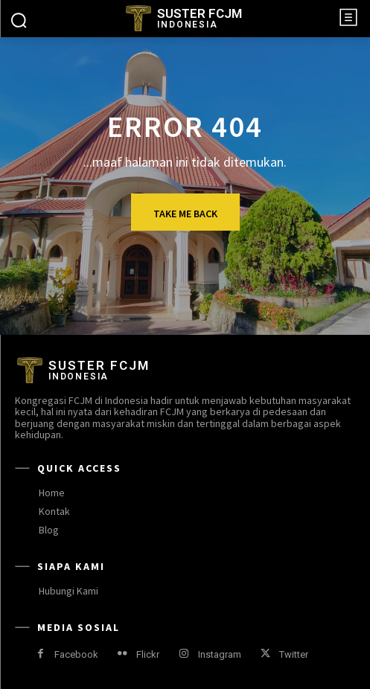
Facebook (76, 654)
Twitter (293, 654)
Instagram (219, 654)
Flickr (147, 654)
